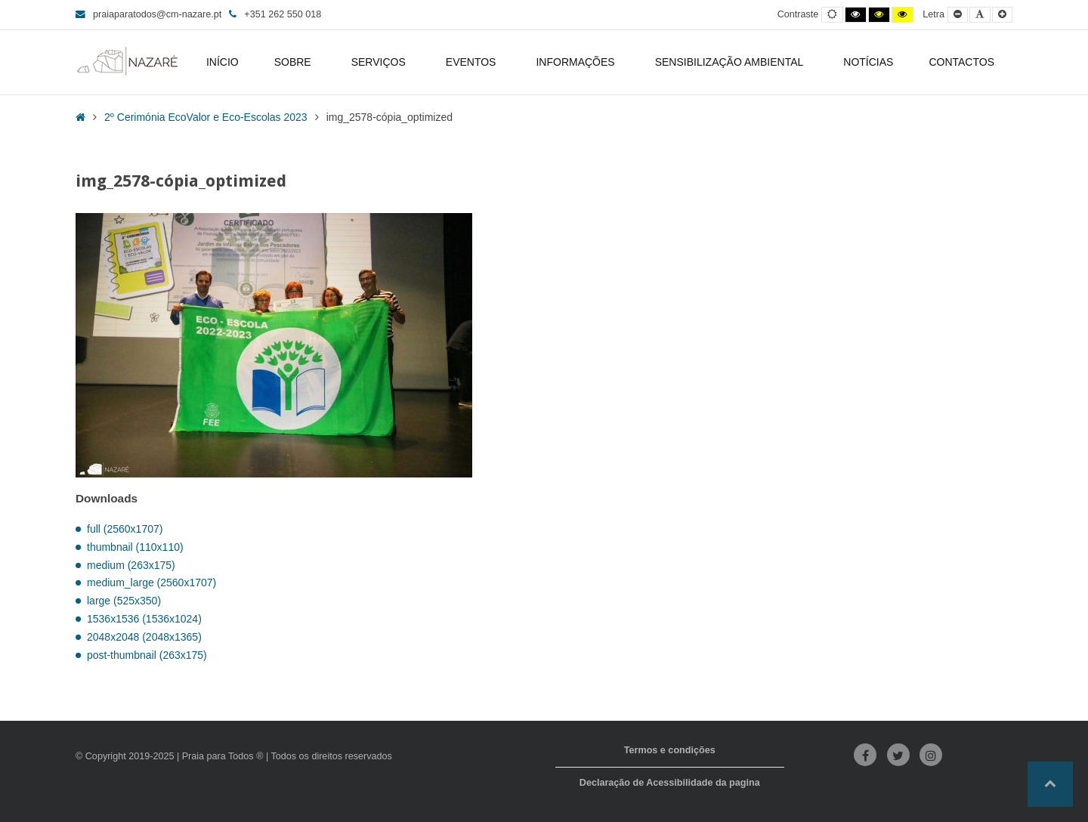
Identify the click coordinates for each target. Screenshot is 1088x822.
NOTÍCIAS (868, 62)
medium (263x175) (131, 565)
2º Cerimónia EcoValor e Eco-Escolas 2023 (206, 117)
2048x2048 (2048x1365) (144, 637)
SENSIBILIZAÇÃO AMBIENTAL (731, 62)
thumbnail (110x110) (135, 547)
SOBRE (295, 62)
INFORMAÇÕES (577, 62)
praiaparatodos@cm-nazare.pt (148, 14)
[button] (1050, 784)
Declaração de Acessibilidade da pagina (670, 782)
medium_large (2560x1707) (151, 582)
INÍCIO (222, 62)
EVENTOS (473, 62)
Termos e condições (670, 750)
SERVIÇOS (380, 62)
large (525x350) (124, 601)
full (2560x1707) (124, 529)
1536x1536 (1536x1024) (144, 619)
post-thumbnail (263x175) (147, 655)
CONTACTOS (961, 62)
